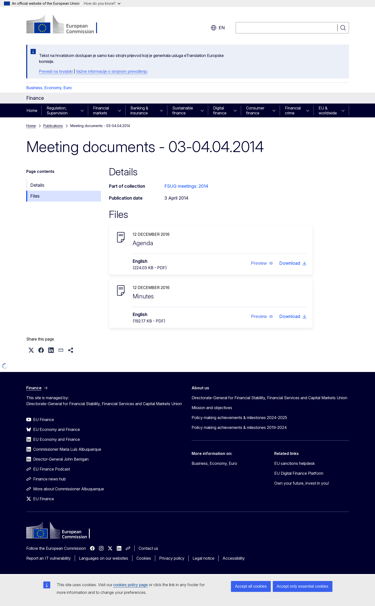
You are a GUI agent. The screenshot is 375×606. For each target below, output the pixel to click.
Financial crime (293, 110)
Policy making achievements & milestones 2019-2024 (239, 427)
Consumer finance (255, 110)
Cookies (143, 558)
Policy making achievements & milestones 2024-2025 (239, 417)
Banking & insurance (139, 110)
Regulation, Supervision (57, 110)
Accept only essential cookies (302, 586)
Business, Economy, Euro (49, 87)
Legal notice (203, 558)
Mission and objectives (212, 407)
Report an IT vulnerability (48, 558)
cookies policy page (130, 585)
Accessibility (234, 558)
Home (31, 110)
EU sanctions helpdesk (294, 463)
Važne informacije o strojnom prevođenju (112, 71)
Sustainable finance (182, 110)
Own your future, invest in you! (301, 483)
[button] (262, 263)
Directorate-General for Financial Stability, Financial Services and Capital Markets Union (269, 397)
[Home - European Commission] (66, 25)
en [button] (218, 28)
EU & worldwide (328, 110)
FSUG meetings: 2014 (186, 186)
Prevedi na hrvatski (56, 71)
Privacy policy (171, 558)
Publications (53, 126)
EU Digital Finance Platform (298, 473)
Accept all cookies (251, 586)
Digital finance (219, 110)
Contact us (148, 548)
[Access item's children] (83, 110)
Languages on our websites (103, 558)
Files (35, 196)
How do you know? (102, 3)
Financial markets (101, 110)
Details (37, 185)
